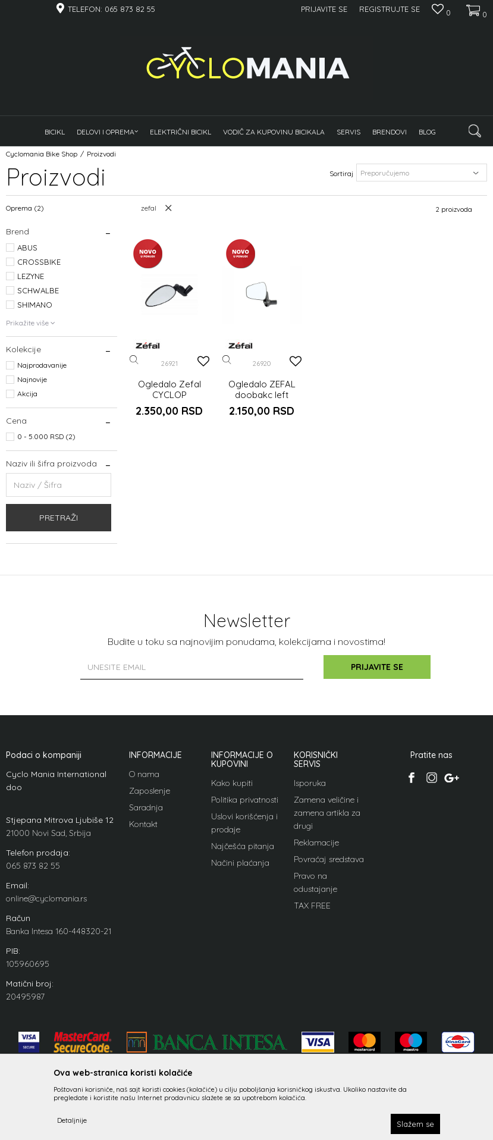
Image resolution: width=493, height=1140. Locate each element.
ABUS (27, 247)
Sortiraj (341, 173)
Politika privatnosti (244, 799)
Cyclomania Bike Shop (41, 153)
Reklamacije (316, 842)
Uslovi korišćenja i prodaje (244, 823)
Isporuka (310, 783)
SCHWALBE (38, 290)
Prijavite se (377, 667)
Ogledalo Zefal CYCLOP (169, 389)
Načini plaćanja (240, 862)
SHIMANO (34, 304)
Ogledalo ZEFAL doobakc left (262, 389)
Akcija (27, 393)
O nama (144, 774)
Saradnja (146, 807)
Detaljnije (72, 1120)
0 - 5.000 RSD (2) (46, 436)
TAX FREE (312, 905)
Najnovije (32, 379)
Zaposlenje (149, 790)
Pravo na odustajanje (315, 882)
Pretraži (58, 517)
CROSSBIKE (39, 262)
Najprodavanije (42, 365)
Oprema (25, 207)
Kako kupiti (232, 783)
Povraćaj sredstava (329, 859)
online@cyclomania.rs (46, 898)
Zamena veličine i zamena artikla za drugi (327, 812)
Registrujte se (389, 9)
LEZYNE (30, 276)
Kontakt (143, 824)
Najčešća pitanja (242, 846)
